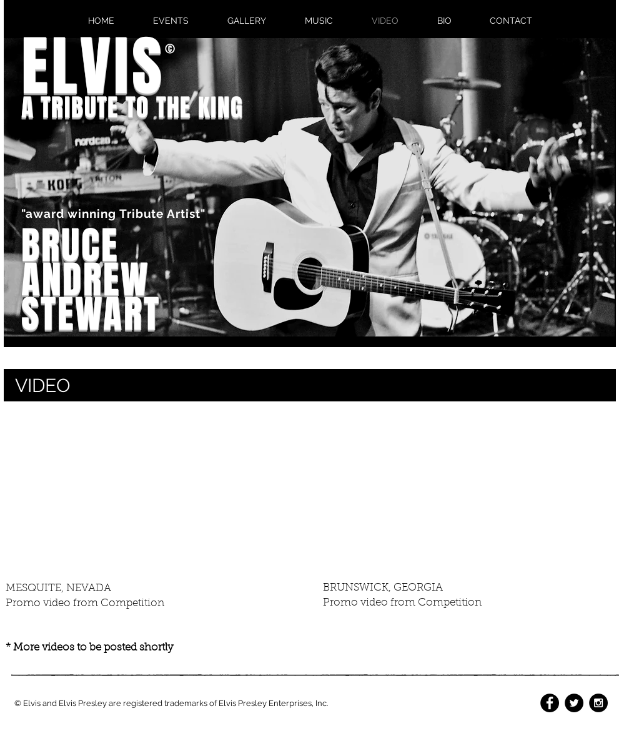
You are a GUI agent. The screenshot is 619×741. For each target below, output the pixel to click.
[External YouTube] (150, 492)
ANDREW (85, 280)
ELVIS (93, 66)
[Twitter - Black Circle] (574, 703)
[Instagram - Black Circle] (598, 703)
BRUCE (70, 245)
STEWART (91, 314)
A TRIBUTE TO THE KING (132, 107)
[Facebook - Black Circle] (549, 703)
